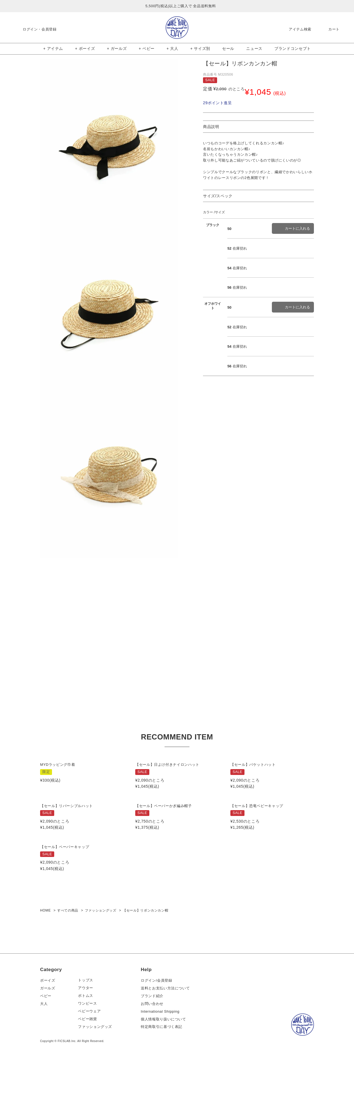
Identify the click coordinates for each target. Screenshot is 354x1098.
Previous (33, 143)
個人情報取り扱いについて (165, 1051)
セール (228, 48)
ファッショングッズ (100, 943)
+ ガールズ (117, 48)
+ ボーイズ (85, 48)
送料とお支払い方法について (167, 1020)
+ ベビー (147, 48)
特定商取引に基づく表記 (163, 1059)
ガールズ (47, 1020)
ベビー (45, 1028)
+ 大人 (172, 48)
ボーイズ (47, 1012)
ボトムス (87, 1028)
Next (184, 143)
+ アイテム (53, 48)
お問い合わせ (154, 1036)
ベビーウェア (91, 1043)
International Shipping (162, 1043)
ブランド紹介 (154, 1028)
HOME (45, 943)
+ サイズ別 (200, 48)
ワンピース (89, 1036)
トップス (87, 1012)
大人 (44, 1036)
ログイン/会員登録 (158, 1012)
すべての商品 (67, 943)
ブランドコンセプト (292, 48)
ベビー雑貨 (89, 1051)
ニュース (254, 48)
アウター (87, 1020)
